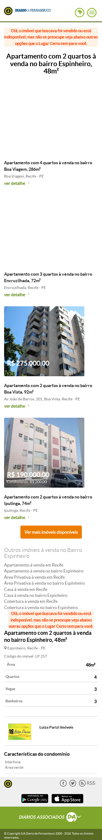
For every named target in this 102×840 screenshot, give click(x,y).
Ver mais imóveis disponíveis (51, 532)
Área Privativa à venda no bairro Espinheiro (44, 583)
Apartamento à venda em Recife (33, 564)
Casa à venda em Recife (25, 589)
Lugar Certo (8, 11)
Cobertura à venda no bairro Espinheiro (41, 607)
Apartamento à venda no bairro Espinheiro (44, 570)
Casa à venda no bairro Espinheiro (35, 595)
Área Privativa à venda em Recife (34, 577)
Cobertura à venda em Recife (31, 601)
